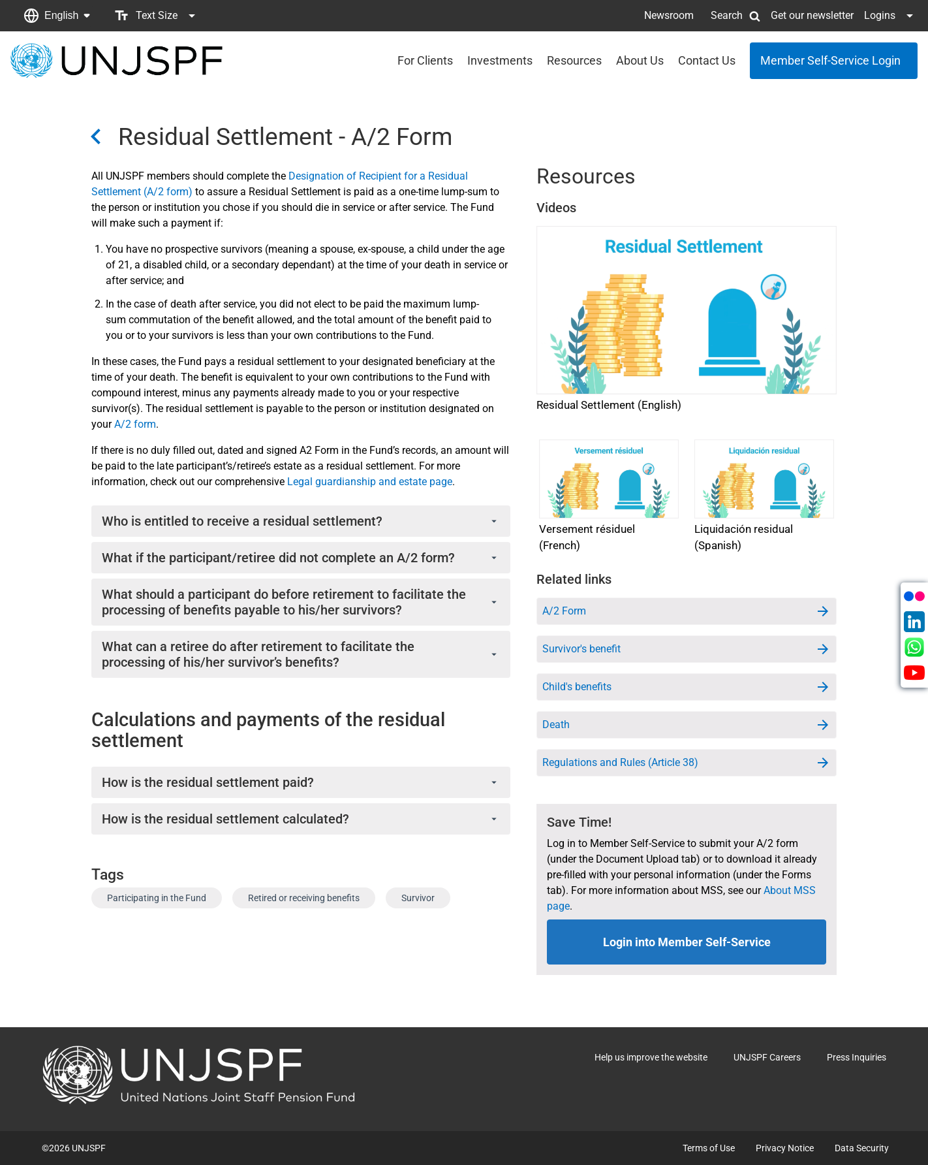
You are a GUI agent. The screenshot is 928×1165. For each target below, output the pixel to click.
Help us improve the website (651, 1057)
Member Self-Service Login (830, 60)
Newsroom (669, 15)
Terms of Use (709, 1148)
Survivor (418, 898)
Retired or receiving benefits (304, 898)
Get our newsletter (812, 15)
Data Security (862, 1148)
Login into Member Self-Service (687, 942)
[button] (56, 15)
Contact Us (706, 60)
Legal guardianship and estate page (369, 481)
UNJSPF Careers (767, 1057)
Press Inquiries (856, 1057)
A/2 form (135, 424)
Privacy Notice (785, 1148)
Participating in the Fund (156, 898)
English (61, 15)
